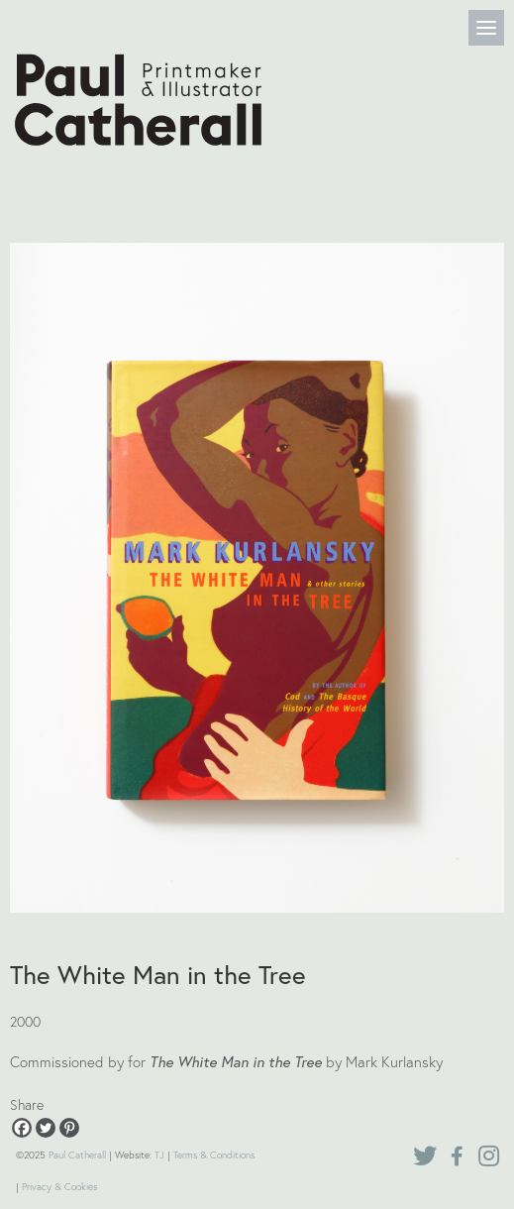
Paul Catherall (77, 1155)
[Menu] (486, 28)
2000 (25, 1021)
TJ (159, 1155)
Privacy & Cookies (59, 1186)
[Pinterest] (69, 1128)
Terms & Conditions (214, 1155)
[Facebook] (22, 1128)
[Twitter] (45, 1128)
